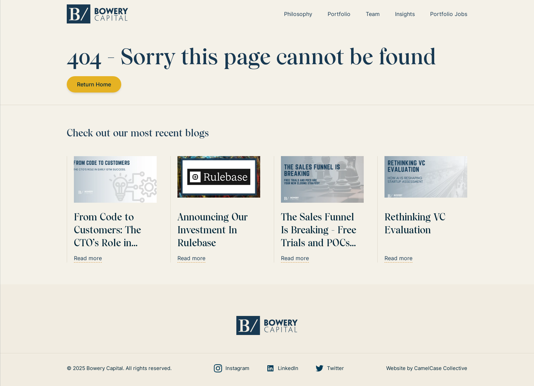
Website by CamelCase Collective (426, 368)
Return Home (94, 84)
